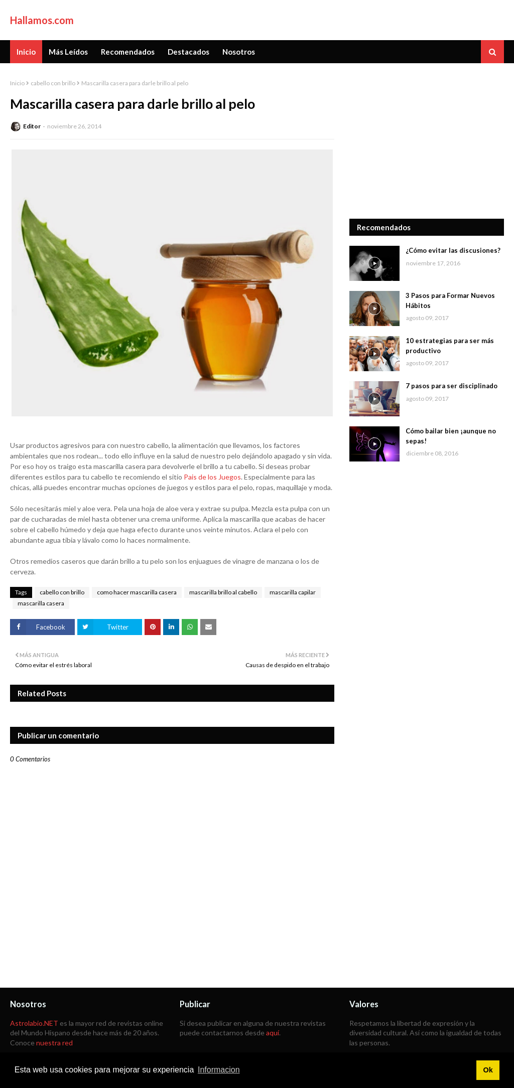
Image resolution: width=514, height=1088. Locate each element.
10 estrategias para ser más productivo (450, 346)
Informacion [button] (219, 1069)
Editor (32, 126)
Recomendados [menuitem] (128, 51)
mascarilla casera (41, 603)
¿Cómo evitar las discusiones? (453, 250)
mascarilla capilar (293, 592)
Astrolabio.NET (34, 1023)
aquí (272, 1032)
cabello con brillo (53, 83)
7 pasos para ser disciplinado (451, 386)
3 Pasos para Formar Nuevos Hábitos (450, 300)
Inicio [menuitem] (26, 51)
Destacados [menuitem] (188, 51)
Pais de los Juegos (212, 477)
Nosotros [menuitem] (238, 51)
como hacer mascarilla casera (137, 592)
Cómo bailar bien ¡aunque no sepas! (451, 436)
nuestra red (54, 1042)
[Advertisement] (426, 141)
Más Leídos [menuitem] (68, 51)
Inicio (17, 83)
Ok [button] (487, 1070)
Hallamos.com (42, 20)
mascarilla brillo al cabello (223, 592)
